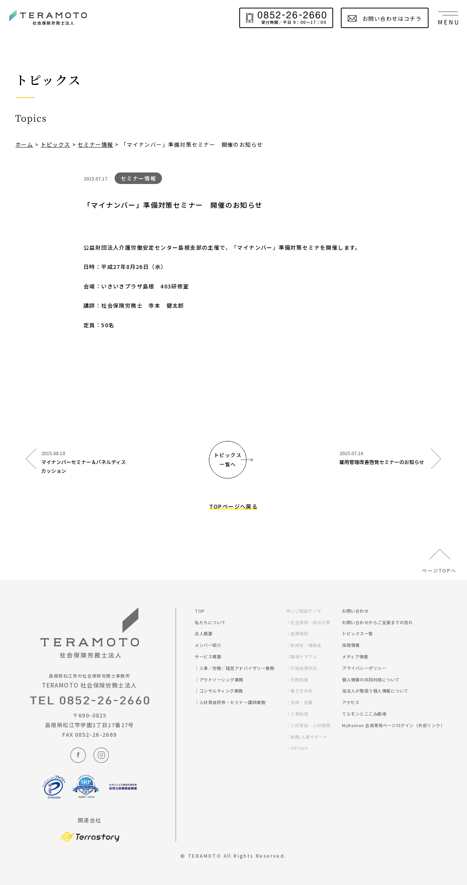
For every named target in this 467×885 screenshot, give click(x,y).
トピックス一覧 (357, 633)
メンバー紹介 (208, 645)
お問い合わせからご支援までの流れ (377, 622)
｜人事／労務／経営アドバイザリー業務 (237, 668)
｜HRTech (300, 748)
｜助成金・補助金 (307, 645)
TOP (200, 611)
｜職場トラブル (304, 656)
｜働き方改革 (302, 691)
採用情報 (351, 645)
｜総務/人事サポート (310, 737)
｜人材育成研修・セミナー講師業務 (232, 702)
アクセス (350, 702)
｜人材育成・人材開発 (311, 725)
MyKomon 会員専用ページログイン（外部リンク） (393, 725)
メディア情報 (355, 656)
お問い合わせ (355, 611)
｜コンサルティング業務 (221, 691)
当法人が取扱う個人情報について (375, 691)
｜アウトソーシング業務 (222, 679)
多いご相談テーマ (304, 611)
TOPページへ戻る (233, 506)
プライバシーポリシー (364, 668)
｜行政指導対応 (304, 668)
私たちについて (210, 622)
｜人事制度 (300, 714)
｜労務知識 (300, 679)
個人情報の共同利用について (371, 679)
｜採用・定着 (302, 702)
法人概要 (203, 633)
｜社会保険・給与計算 (311, 622)
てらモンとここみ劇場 (364, 714)
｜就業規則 (300, 633)
